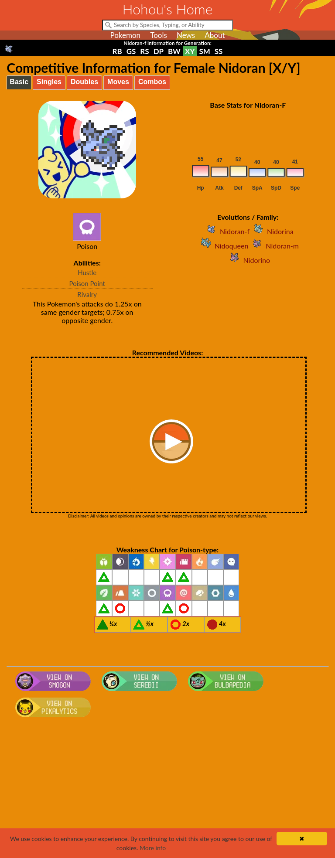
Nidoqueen (223, 246)
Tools (158, 35)
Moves (118, 81)
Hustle (87, 272)
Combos (152, 81)
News (186, 35)
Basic (19, 81)
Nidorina (272, 231)
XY (190, 51)
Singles (49, 81)
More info (153, 847)
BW (174, 51)
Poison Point (87, 283)
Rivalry (87, 294)
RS (144, 51)
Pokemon (125, 35)
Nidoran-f (226, 231)
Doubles (84, 81)
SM (204, 51)
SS (219, 51)
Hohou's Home (168, 8)
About (215, 35)
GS (131, 51)
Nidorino (248, 260)
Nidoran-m (273, 246)
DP (159, 51)
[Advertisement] (167, 790)
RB (117, 51)
